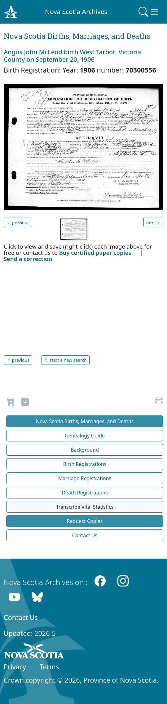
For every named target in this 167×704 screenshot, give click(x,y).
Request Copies (85, 521)
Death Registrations (85, 492)
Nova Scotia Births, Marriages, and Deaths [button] (85, 421)
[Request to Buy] (10, 403)
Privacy (15, 666)
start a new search (65, 360)
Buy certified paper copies (95, 252)
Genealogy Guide (85, 435)
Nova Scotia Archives (76, 11)
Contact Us (84, 535)
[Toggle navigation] (149, 11)
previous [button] (18, 222)
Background (85, 449)
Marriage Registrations (85, 478)
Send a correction (28, 259)
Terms (49, 666)
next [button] (153, 222)
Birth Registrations (85, 464)
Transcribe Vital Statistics (84, 506)
